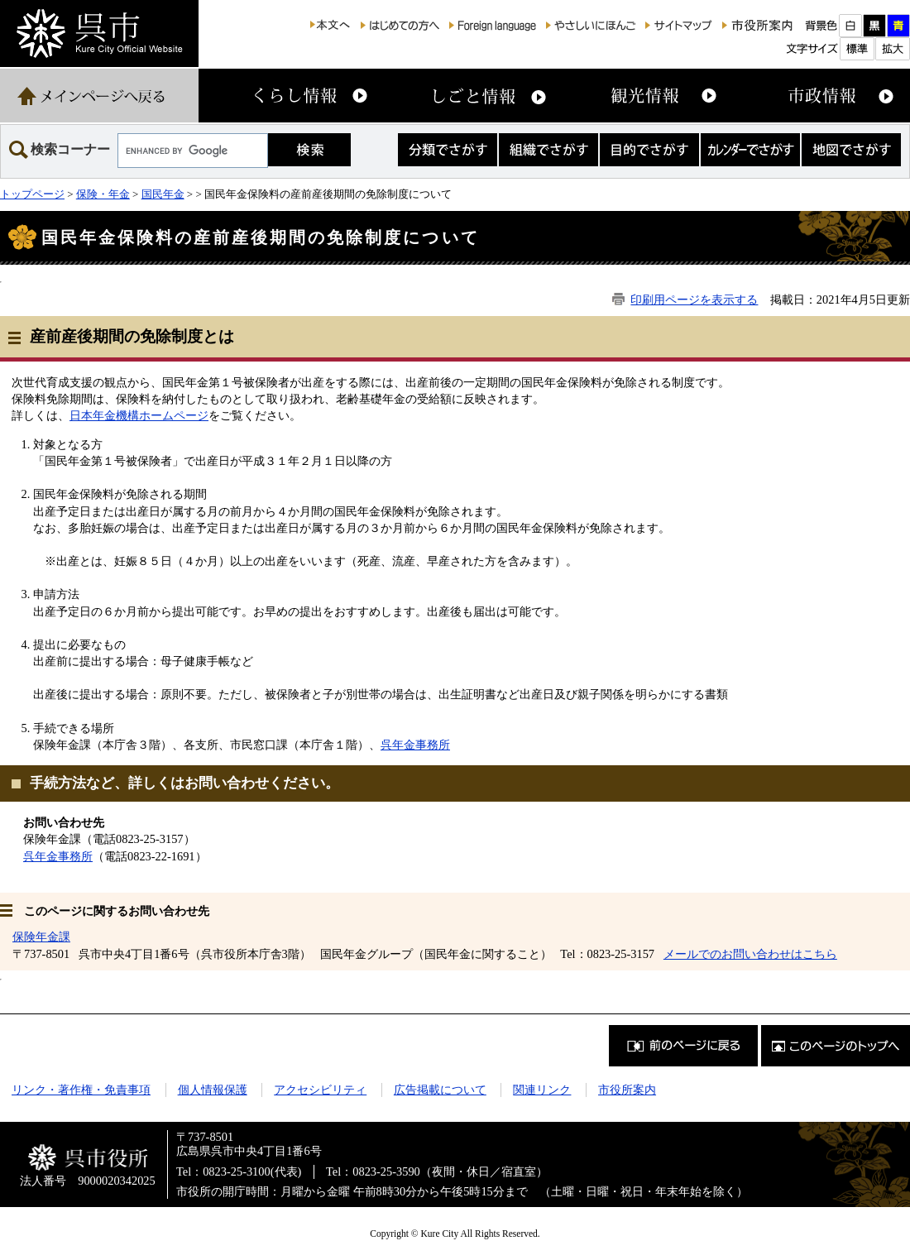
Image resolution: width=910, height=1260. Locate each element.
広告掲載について (440, 1089)
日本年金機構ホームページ (138, 415)
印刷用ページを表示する (694, 299)
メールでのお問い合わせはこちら (750, 954)
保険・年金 (103, 194)
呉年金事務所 (415, 744)
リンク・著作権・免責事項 (81, 1089)
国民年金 (162, 194)
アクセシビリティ (320, 1089)
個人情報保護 (212, 1089)
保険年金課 (41, 936)
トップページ (32, 194)
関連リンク (542, 1089)
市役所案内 (627, 1089)
